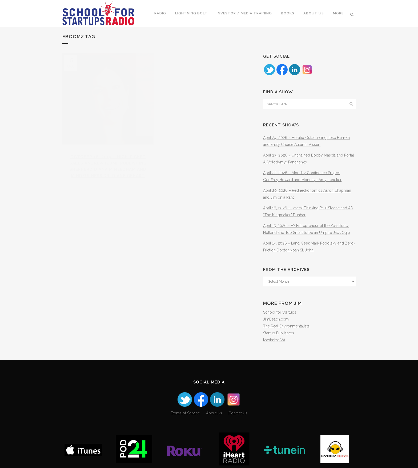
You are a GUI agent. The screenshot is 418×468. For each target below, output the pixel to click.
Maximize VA (274, 340)
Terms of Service (185, 413)
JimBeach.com (276, 319)
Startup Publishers (278, 333)
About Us (214, 413)
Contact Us (237, 413)
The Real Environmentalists (286, 326)
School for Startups (279, 312)
